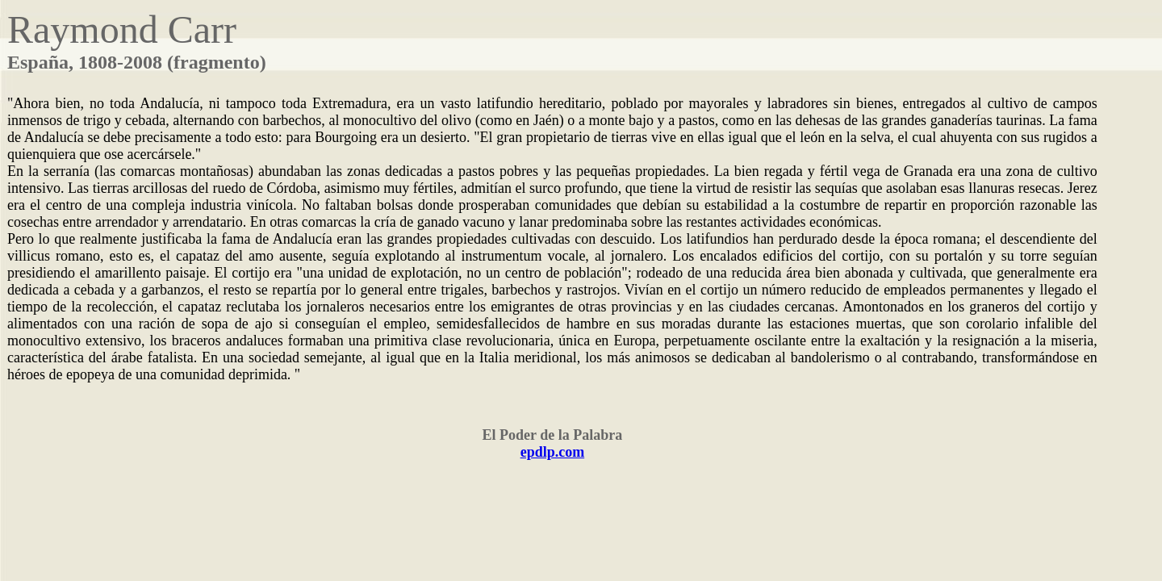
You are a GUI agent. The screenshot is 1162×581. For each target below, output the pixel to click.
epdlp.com (552, 452)
